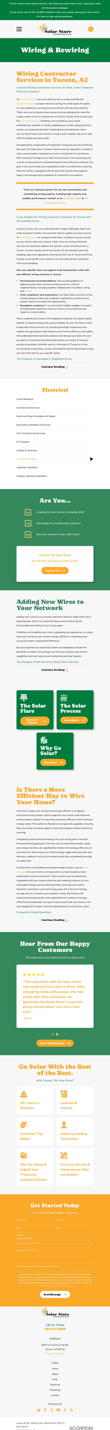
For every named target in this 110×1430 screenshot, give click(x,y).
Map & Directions (55, 1355)
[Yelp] (71, 1412)
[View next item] (57, 1036)
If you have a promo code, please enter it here (37, 1268)
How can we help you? (26, 1252)
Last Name (60, 1222)
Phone (19, 1229)
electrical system (25, 103)
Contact (55, 1397)
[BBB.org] (64, 1412)
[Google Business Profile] (38, 1412)
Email (58, 1229)
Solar (55, 1381)
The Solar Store (28, 99)
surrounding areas (30, 121)
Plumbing (55, 1392)
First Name (21, 1222)
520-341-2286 (55, 1331)
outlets (28, 291)
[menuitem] (55, 400)
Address (20, 1237)
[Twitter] (51, 1412)
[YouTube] (58, 1412)
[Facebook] (45, 1412)
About (55, 1376)
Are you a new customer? (28, 1245)
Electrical (55, 1386)
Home (55, 1370)
